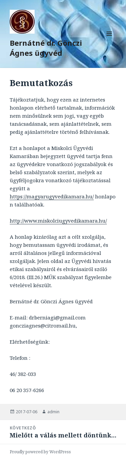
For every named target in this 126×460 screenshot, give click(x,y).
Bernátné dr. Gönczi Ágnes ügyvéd (46, 48)
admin (53, 412)
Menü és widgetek (109, 40)
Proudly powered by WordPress (40, 452)
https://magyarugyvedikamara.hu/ (52, 196)
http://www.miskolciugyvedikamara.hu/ (58, 220)
